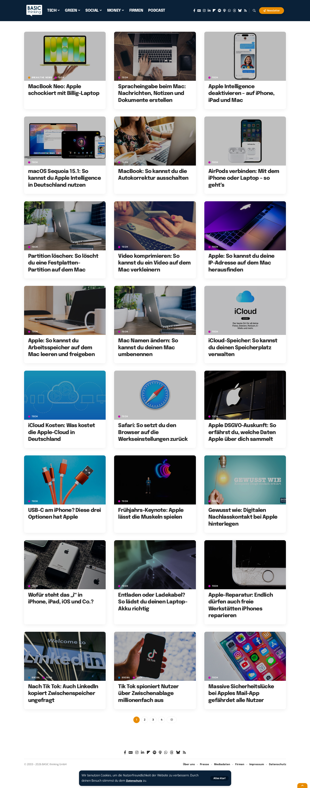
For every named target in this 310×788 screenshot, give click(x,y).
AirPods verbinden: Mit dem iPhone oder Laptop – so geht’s (243, 178)
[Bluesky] (240, 10)
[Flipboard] (214, 10)
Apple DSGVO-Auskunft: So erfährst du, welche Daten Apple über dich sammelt (242, 432)
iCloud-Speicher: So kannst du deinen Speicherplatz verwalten (242, 347)
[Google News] (199, 10)
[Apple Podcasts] (224, 10)
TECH (63, 77)
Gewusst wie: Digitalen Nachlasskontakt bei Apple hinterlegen (242, 517)
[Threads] (234, 10)
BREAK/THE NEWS (43, 77)
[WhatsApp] (229, 10)
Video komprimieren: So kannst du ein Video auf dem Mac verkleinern (154, 263)
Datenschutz (135, 781)
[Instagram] (204, 10)
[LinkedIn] (209, 10)
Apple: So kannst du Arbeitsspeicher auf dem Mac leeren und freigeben (61, 347)
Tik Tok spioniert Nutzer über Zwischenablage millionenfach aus (148, 693)
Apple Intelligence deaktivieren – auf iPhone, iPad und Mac (241, 93)
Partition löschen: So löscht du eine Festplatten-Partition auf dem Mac (63, 263)
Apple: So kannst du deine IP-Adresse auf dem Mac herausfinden (241, 263)
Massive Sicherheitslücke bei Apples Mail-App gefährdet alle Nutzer (241, 693)
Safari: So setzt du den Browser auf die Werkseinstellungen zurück (153, 432)
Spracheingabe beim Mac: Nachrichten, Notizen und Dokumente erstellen (152, 93)
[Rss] (245, 10)
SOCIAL (36, 677)
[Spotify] (219, 10)
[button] (219, 778)
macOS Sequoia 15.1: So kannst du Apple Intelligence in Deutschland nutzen (64, 178)
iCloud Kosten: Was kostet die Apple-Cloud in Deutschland (61, 432)
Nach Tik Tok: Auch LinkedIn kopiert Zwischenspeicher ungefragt (63, 693)
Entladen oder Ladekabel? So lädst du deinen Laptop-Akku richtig (152, 602)
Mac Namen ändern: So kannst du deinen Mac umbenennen (148, 347)
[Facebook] (194, 10)
